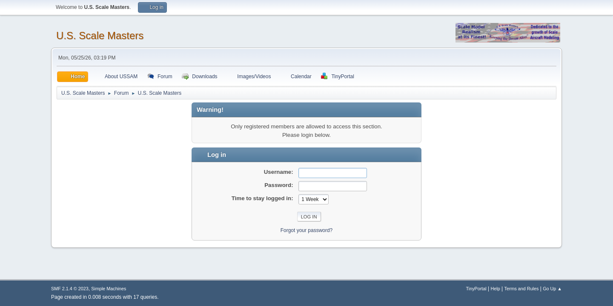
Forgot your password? (307, 230)
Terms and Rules (521, 288)
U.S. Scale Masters (99, 35)
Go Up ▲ (552, 288)
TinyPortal (476, 288)
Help (495, 288)
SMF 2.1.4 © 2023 (70, 288)
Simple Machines (108, 288)
